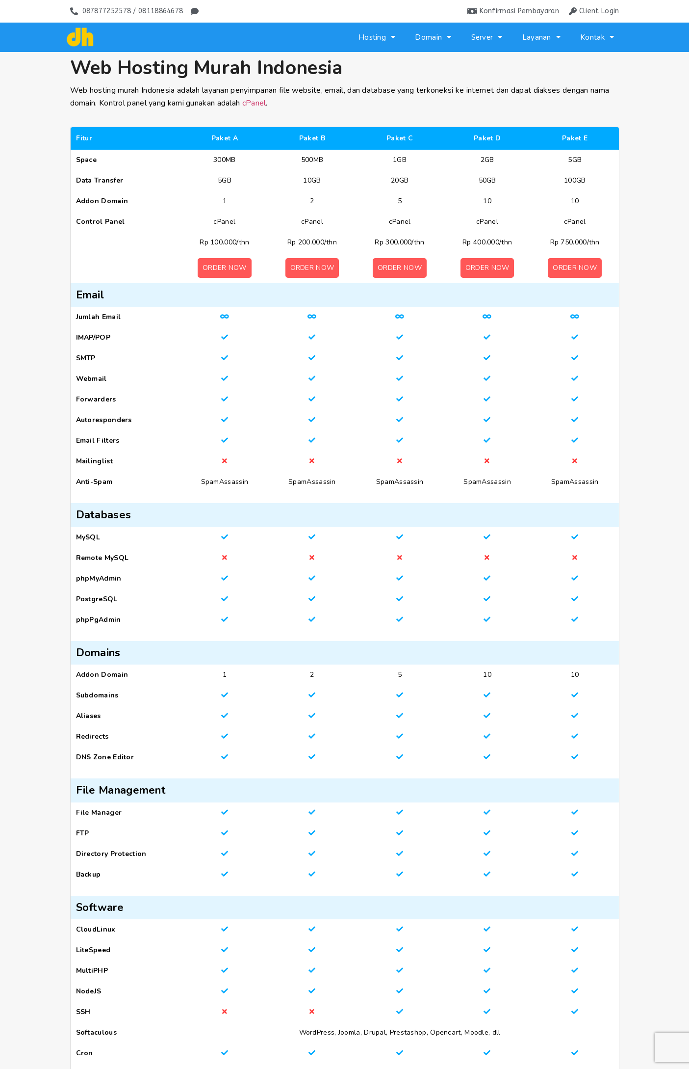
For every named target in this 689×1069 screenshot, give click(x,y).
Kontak (597, 37)
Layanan (541, 37)
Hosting (376, 37)
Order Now (225, 267)
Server (487, 37)
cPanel (254, 103)
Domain (433, 37)
